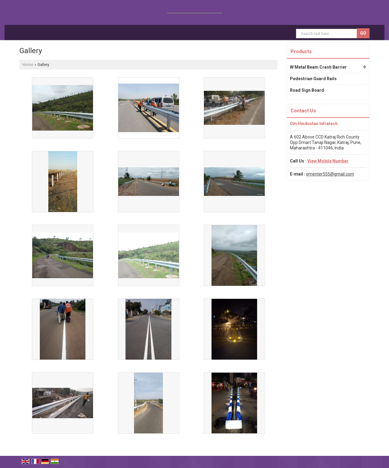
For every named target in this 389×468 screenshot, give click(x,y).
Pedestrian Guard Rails (313, 78)
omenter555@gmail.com (330, 174)
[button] (328, 161)
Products (301, 51)
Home (27, 64)
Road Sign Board (307, 90)
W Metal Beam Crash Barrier (318, 67)
